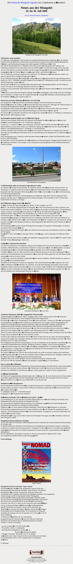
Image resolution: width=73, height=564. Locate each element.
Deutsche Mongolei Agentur (24, 2)
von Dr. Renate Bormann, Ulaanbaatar (36, 15)
